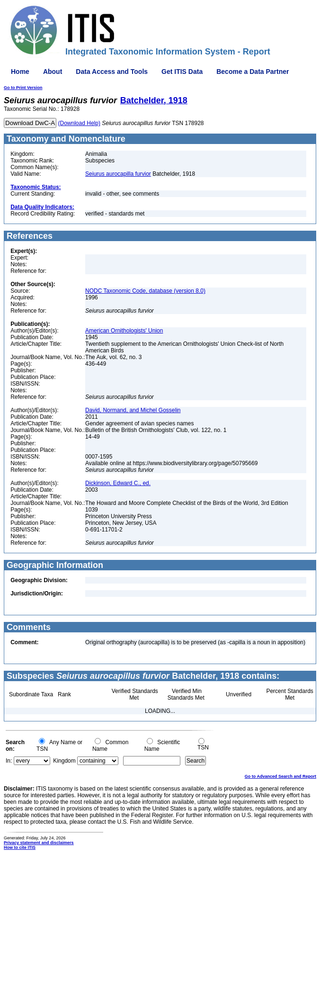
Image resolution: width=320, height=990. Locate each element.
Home (20, 71)
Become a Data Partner (252, 71)
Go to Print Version (23, 87)
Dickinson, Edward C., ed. (118, 483)
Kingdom (64, 760)
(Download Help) (79, 123)
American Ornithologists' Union (124, 330)
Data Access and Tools (112, 71)
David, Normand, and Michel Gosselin (132, 410)
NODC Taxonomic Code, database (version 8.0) (145, 291)
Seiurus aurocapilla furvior (118, 174)
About (52, 71)
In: (9, 760)
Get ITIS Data (182, 71)
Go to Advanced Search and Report (280, 776)
